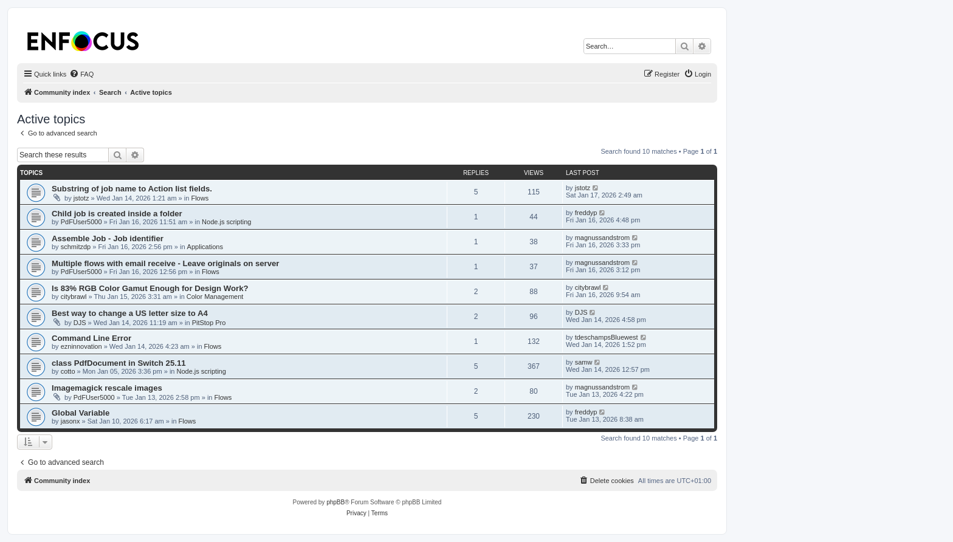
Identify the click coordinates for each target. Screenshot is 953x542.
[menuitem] (81, 74)
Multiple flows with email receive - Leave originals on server (166, 263)
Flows (199, 198)
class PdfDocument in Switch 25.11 (119, 363)
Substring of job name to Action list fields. (132, 188)
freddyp (586, 212)
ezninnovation (81, 346)
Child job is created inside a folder (117, 213)
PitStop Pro (209, 322)
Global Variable (80, 412)
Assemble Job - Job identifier (107, 238)
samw (584, 362)
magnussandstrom (602, 237)
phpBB (335, 502)
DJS (80, 322)
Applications (205, 246)
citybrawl (74, 296)
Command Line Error (91, 338)
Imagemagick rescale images (107, 388)
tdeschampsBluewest (606, 337)
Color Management (215, 296)
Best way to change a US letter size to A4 (130, 313)
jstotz (81, 198)
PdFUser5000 (81, 221)
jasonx (70, 421)
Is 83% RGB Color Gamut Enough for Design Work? (150, 288)
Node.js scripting (226, 221)
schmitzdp (76, 246)
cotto (68, 371)
